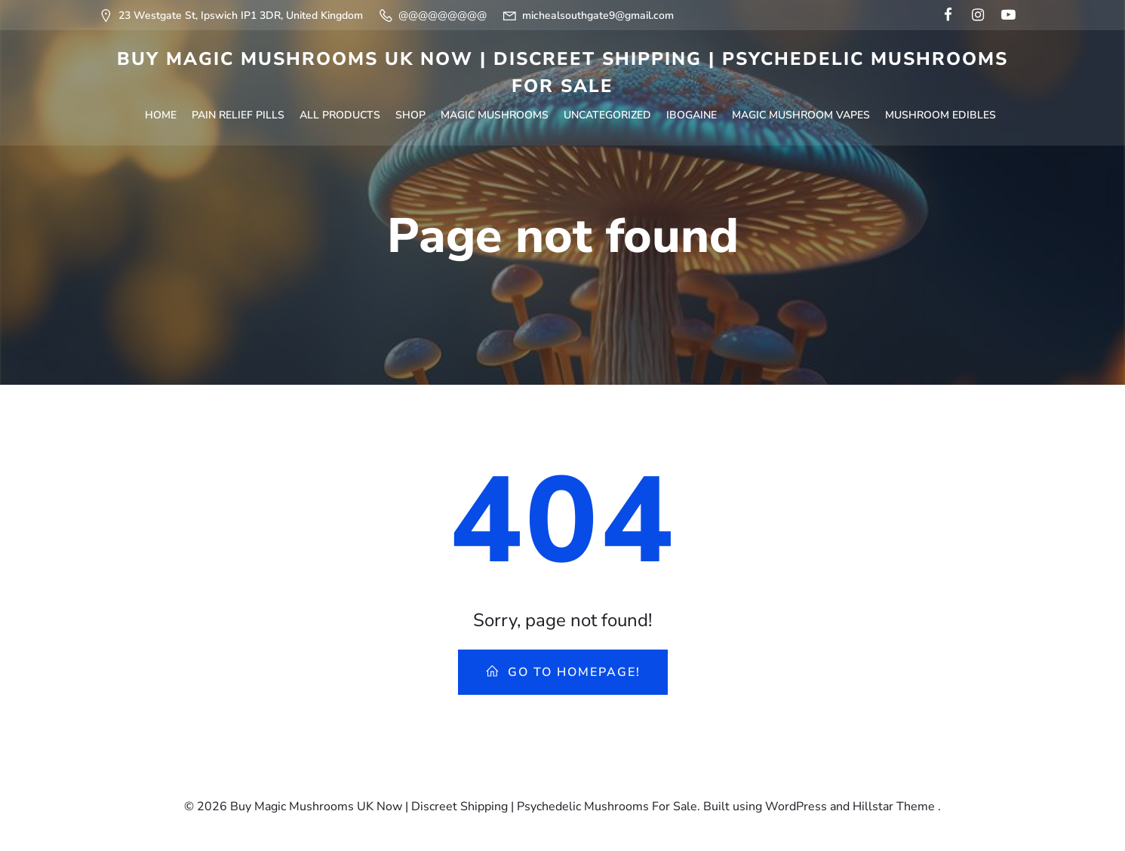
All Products (340, 115)
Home (161, 115)
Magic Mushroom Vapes (801, 115)
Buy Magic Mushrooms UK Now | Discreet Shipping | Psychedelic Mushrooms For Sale (562, 72)
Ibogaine (691, 115)
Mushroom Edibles (940, 115)
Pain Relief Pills (238, 115)
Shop (410, 115)
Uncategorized (607, 115)
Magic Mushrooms (495, 115)
